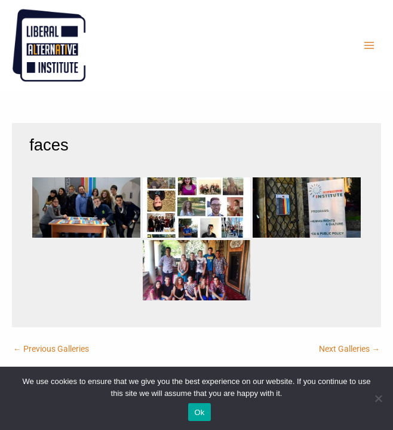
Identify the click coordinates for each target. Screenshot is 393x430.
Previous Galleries (51, 349)
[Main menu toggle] (369, 45)
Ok (199, 412)
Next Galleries (349, 349)
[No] (378, 398)
